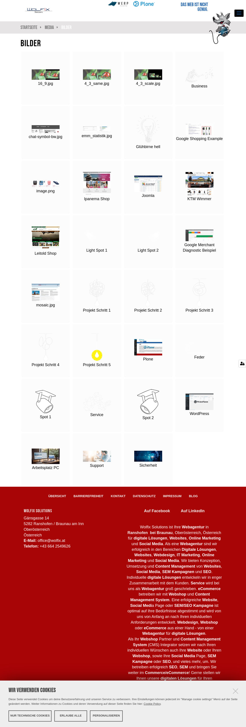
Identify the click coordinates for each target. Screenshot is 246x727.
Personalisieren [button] (106, 715)
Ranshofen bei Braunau (150, 533)
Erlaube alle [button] (71, 715)
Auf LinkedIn (193, 511)
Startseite (29, 27)
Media (49, 27)
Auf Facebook (157, 511)
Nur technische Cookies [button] (30, 715)
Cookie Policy (152, 703)
